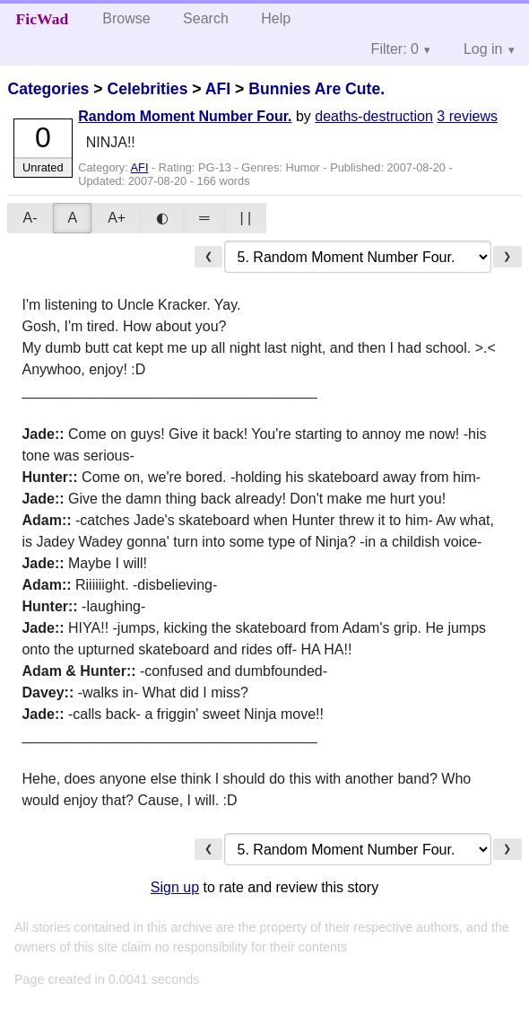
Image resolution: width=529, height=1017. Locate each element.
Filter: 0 (395, 49)
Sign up (175, 887)
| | (245, 217)
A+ (117, 217)
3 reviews (467, 116)
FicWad (42, 19)
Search (206, 18)
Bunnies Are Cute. (316, 89)
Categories (48, 89)
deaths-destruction (374, 116)
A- (29, 217)
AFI (217, 89)
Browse (126, 18)
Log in (483, 49)
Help (276, 18)
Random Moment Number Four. (184, 116)
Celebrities (147, 89)
